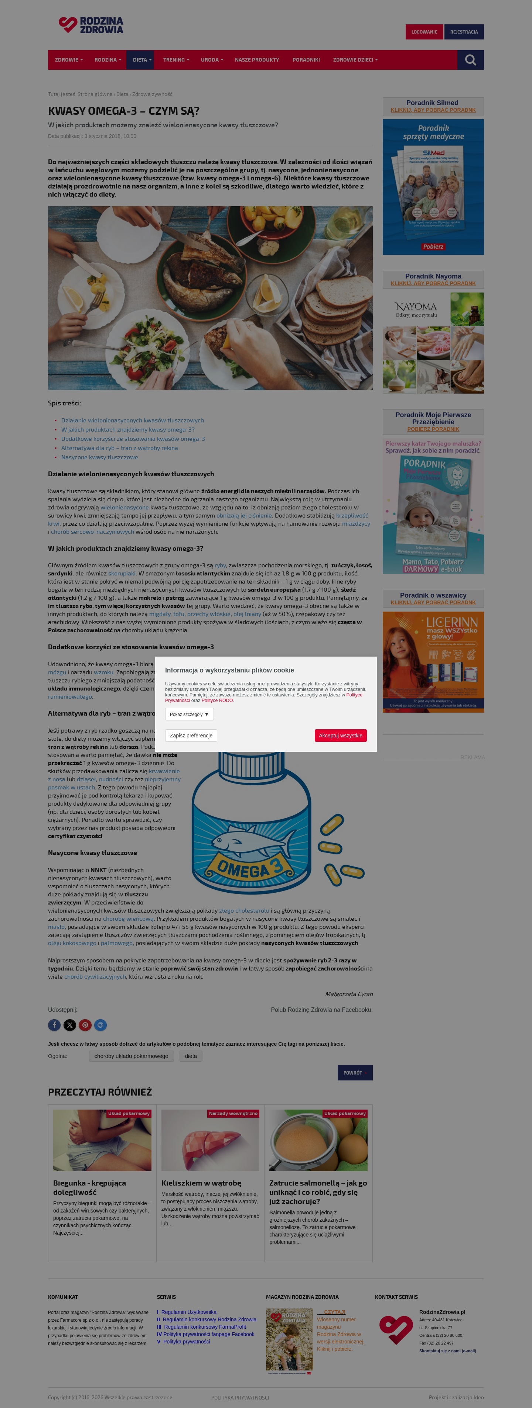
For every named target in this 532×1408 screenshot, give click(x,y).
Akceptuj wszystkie (340, 735)
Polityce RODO (217, 700)
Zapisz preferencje (191, 735)
